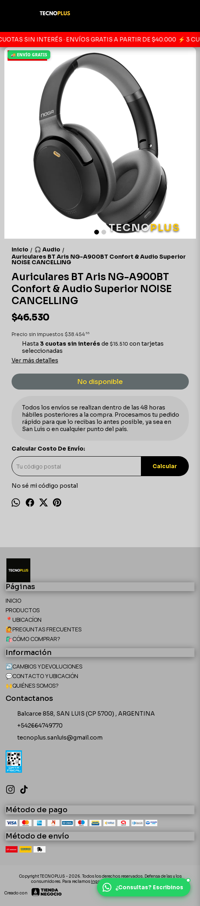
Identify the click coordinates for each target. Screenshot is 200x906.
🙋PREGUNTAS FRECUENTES (43, 629)
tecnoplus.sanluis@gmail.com (54, 738)
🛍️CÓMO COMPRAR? (33, 639)
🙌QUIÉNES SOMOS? (32, 685)
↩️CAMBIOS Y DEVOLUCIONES (44, 666)
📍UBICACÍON (24, 619)
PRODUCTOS (23, 610)
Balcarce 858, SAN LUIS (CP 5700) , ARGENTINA (80, 714)
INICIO (13, 600)
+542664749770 (34, 726)
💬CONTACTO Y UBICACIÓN (42, 676)
